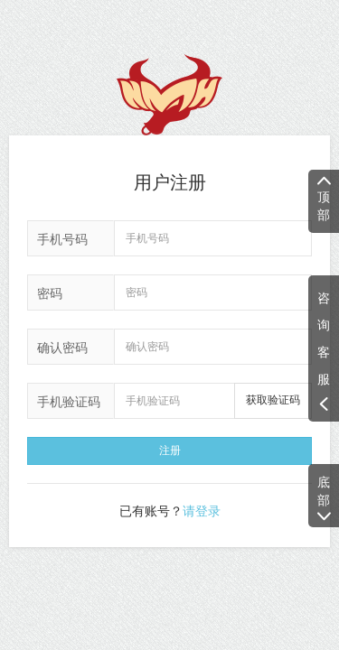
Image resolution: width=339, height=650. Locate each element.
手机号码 (62, 239)
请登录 (202, 511)
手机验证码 (68, 402)
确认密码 (62, 347)
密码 (49, 293)
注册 (170, 450)
